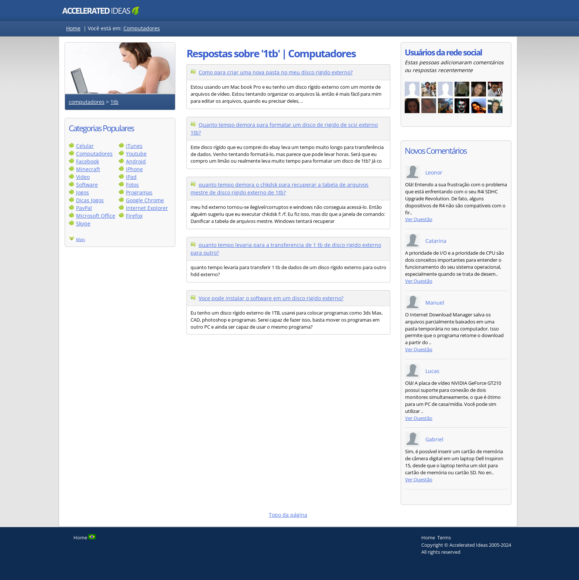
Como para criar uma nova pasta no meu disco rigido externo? (276, 72)
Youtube (136, 153)
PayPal (84, 207)
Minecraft (88, 169)
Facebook (87, 161)
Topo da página (288, 514)
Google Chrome (145, 200)
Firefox (134, 215)
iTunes (134, 145)
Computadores (141, 28)
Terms (444, 537)
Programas (139, 192)
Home (73, 28)
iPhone (134, 169)
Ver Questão (418, 219)
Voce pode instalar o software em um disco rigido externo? (271, 298)
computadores (87, 101)
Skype (83, 223)
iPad (131, 176)
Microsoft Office (95, 215)
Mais (80, 239)
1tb (114, 101)
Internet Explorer (147, 207)
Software (87, 184)
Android (136, 161)
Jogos (82, 192)
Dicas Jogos (90, 200)
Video (83, 176)
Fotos (132, 184)
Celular (85, 145)
